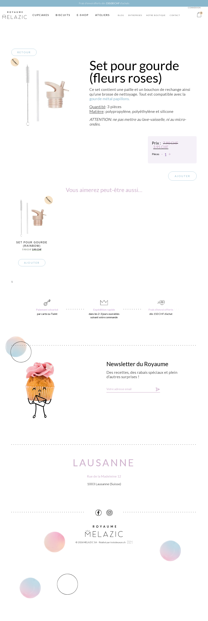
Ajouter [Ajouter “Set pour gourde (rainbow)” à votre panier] (31, 262)
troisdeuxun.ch (121, 542)
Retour (24, 52)
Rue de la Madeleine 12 (104, 477)
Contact (175, 15)
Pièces (155, 155)
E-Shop (83, 14)
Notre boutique (156, 15)
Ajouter (182, 177)
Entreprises (135, 15)
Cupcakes (40, 14)
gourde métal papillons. (109, 98)
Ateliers (102, 14)
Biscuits (63, 14)
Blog (121, 15)
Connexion (194, 8)
